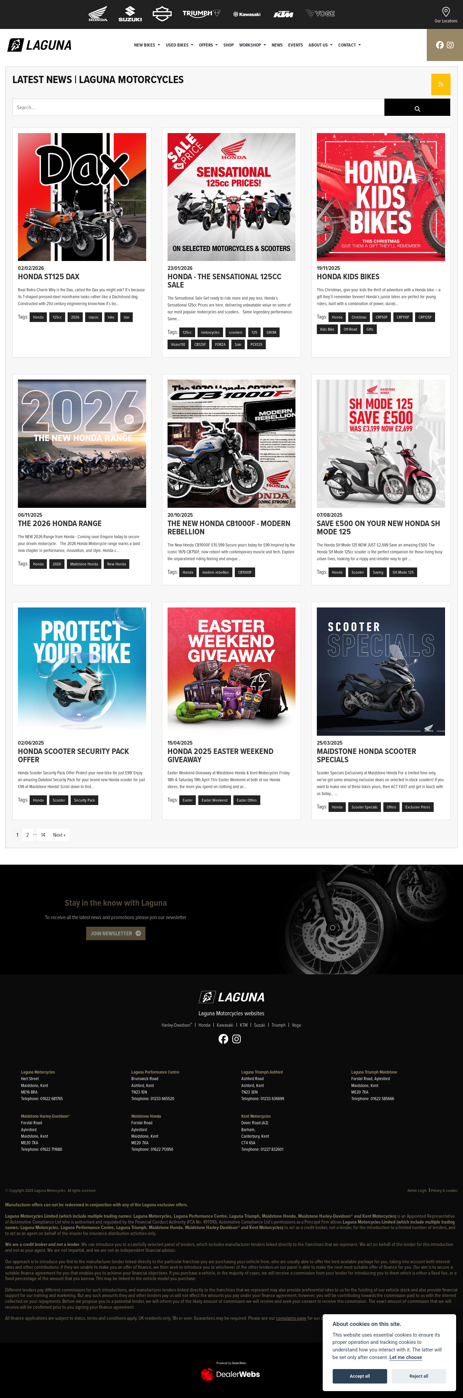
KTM (244, 1025)
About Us (319, 44)
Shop (229, 44)
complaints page (291, 1318)
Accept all (360, 1376)
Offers (206, 44)
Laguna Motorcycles (38, 1072)
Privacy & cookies (444, 1190)
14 (43, 834)
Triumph (278, 1025)
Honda (204, 1025)
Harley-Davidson (177, 1025)
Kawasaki (225, 1025)
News (277, 44)
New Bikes (145, 44)
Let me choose (406, 1357)
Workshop (251, 44)
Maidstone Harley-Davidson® (45, 1116)
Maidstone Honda (146, 1116)
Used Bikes (178, 44)
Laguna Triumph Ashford (262, 1072)
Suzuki (259, 1025)
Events (296, 44)
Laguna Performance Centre (155, 1072)
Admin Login (417, 1190)
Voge (296, 1025)
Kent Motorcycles (256, 1116)
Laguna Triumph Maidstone (374, 1072)
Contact (348, 44)
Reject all (419, 1376)
